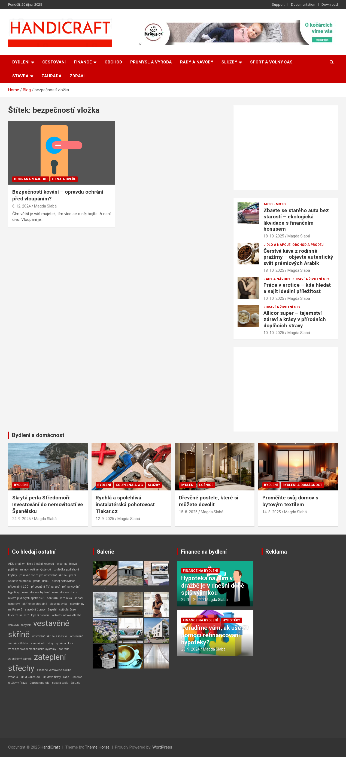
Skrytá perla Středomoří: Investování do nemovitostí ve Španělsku (47, 504)
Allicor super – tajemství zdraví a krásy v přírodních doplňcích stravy (294, 319)
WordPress (162, 747)
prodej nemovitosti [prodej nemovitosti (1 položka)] (63, 581)
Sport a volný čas (271, 62)
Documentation (303, 4)
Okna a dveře (64, 179)
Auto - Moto (274, 204)
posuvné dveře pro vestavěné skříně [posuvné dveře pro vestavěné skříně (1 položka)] (43, 575)
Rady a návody (196, 62)
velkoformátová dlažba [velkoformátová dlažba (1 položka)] (66, 615)
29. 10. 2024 (191, 599)
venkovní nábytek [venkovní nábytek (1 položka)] (19, 625)
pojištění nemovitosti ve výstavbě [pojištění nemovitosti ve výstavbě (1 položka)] (29, 569)
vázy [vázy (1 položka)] (50, 643)
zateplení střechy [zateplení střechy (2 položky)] (37, 662)
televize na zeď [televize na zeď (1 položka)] (18, 615)
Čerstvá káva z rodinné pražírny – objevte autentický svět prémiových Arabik (298, 257)
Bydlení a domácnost (38, 435)
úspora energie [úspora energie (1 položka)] (40, 683)
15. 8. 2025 (188, 512)
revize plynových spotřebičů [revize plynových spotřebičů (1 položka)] (26, 598)
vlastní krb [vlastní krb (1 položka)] (38, 643)
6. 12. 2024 (21, 206)
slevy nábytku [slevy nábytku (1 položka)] (59, 604)
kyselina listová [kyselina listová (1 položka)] (66, 564)
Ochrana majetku (30, 179)
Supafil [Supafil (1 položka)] (52, 609)
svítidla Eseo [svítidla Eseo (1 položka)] (67, 609)
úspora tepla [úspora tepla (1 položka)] (60, 683)
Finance (83, 62)
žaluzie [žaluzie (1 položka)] (75, 683)
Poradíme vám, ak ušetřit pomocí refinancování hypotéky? (215, 635)
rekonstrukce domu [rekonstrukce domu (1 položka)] (64, 592)
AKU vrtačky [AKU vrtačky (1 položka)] (16, 564)
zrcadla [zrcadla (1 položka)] (13, 677)
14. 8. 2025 (271, 512)
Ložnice (206, 485)
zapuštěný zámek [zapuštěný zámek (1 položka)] (20, 659)
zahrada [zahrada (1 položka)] (64, 649)
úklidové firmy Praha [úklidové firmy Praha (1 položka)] (56, 677)
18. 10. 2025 (273, 236)
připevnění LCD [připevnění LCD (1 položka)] (18, 586)
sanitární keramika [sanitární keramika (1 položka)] (59, 598)
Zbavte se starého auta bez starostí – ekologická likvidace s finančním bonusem (296, 219)
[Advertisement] (286, 147)
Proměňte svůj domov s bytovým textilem (290, 501)
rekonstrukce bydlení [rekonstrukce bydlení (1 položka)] (36, 592)
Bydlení (20, 62)
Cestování (54, 62)
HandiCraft (50, 747)
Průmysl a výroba (151, 62)
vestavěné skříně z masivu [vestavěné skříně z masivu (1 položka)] (50, 636)
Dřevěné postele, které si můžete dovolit (208, 501)
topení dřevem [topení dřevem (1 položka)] (40, 615)
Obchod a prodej (307, 245)
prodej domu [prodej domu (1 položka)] (41, 581)
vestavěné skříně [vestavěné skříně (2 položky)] (38, 629)
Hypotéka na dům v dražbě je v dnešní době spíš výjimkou (212, 585)
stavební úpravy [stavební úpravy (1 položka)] (35, 609)
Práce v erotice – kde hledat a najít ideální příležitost (297, 288)
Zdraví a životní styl (311, 279)
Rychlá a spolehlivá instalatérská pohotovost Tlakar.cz (125, 504)
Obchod (113, 62)
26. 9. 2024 (190, 649)
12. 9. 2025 (105, 519)
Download (329, 4)
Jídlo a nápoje (276, 245)
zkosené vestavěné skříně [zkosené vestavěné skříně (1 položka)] (54, 670)
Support (278, 4)
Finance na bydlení (204, 551)
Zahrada (51, 76)
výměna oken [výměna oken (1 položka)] (64, 643)
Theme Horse (97, 747)
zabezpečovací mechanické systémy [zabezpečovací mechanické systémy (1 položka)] (32, 649)
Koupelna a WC (129, 485)
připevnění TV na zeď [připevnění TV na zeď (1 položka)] (45, 586)
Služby (229, 62)
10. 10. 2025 (273, 298)
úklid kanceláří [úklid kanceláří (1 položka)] (30, 677)
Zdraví (77, 76)
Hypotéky (231, 620)
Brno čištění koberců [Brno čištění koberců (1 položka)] (40, 564)
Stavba (20, 76)
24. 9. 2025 (21, 519)
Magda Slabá (45, 206)
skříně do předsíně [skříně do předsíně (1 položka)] (34, 604)
